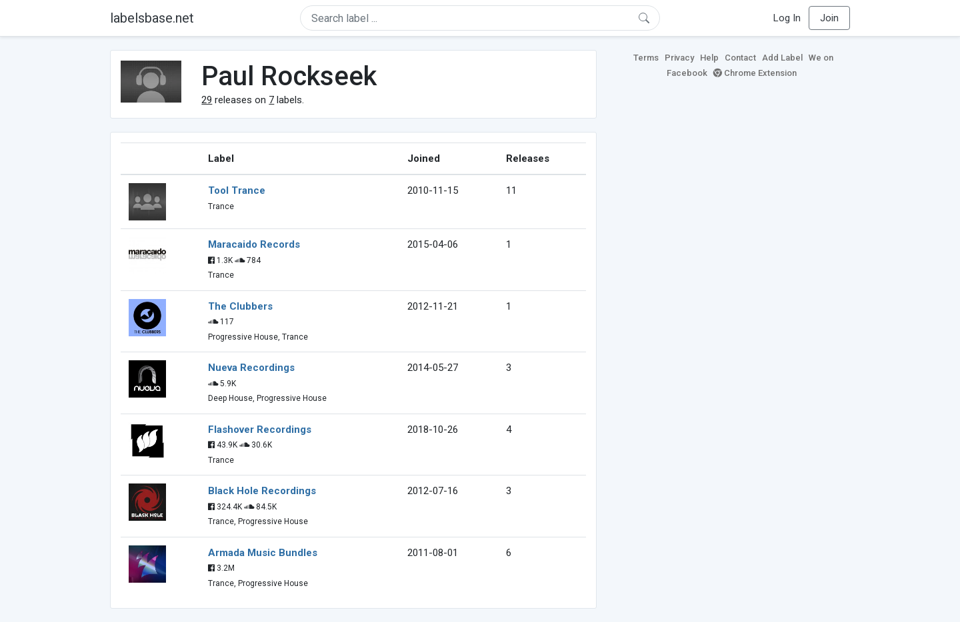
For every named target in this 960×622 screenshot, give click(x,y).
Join (829, 18)
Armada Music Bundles (262, 553)
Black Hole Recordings (262, 491)
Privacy (679, 58)
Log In (787, 18)
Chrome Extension (755, 73)
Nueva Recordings (251, 368)
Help (709, 58)
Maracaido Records (254, 244)
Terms (646, 58)
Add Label (782, 58)
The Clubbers (240, 306)
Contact (740, 58)
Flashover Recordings (259, 430)
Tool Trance (236, 190)
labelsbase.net (152, 18)
